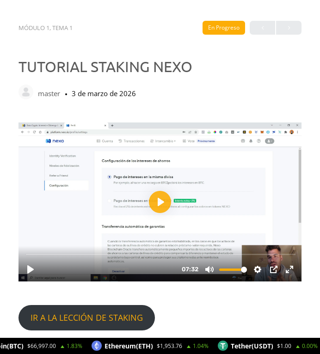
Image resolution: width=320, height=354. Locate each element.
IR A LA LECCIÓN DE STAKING (87, 317)
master (50, 93)
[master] (25, 93)
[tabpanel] (160, 226)
